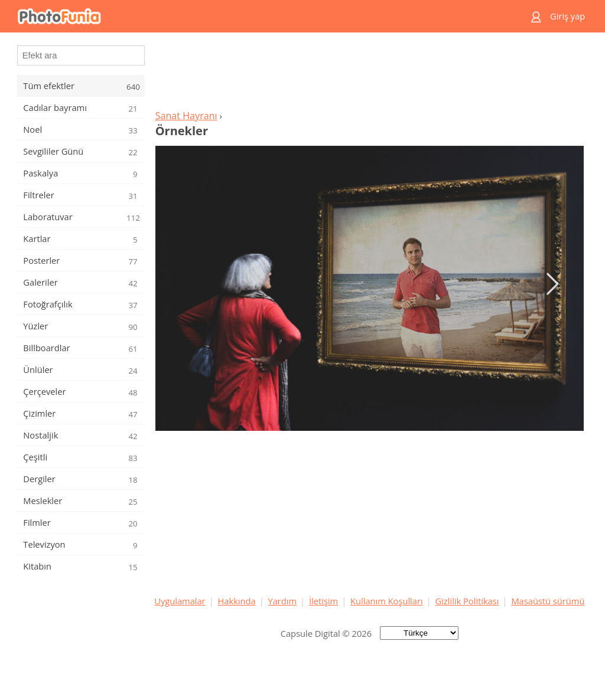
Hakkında (237, 601)
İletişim (323, 601)
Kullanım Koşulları (386, 601)
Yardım (282, 601)
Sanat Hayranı (186, 115)
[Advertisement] (369, 74)
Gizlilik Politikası (467, 601)
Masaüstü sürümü (547, 601)
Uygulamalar (179, 601)
